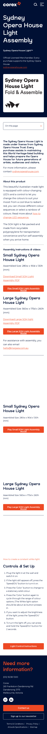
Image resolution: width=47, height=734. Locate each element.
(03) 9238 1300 (10, 677)
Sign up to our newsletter (23, 716)
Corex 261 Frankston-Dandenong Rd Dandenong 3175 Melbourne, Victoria (18, 688)
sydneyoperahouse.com (15, 67)
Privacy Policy (32, 724)
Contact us (23, 708)
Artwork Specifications (17, 727)
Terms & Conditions (15, 724)
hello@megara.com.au (15, 348)
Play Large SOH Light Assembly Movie (23, 332)
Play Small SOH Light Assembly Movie (24, 289)
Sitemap (33, 727)
